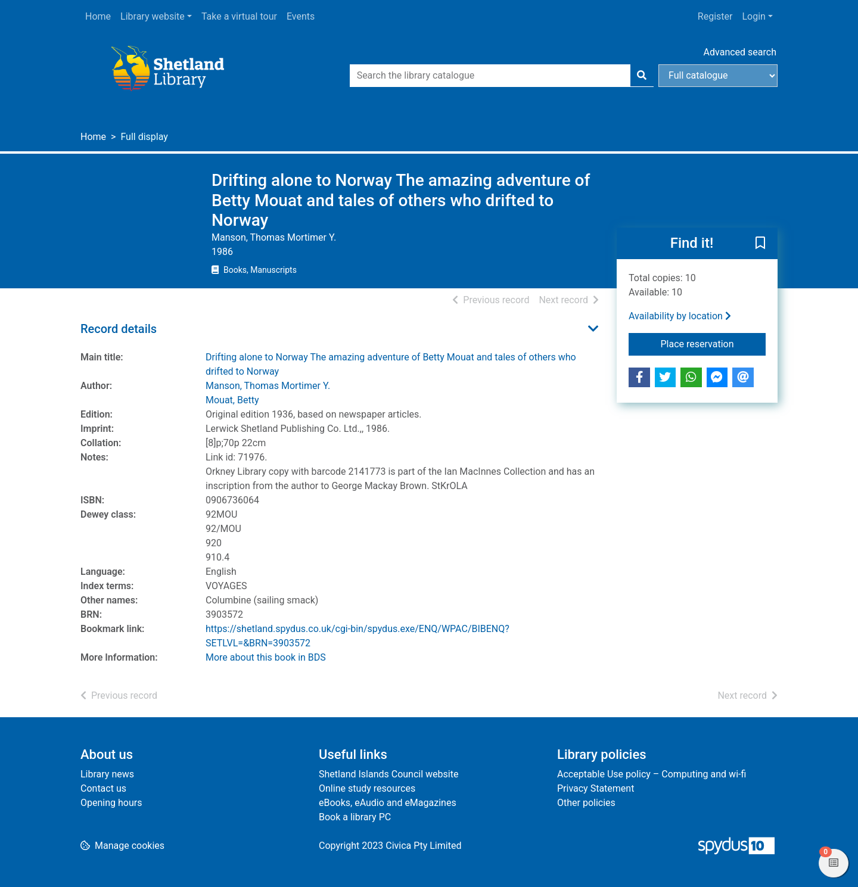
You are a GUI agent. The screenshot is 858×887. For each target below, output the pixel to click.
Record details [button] (118, 329)
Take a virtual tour (239, 16)
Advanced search (740, 52)
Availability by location (680, 316)
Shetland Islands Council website (388, 774)
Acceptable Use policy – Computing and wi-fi (651, 774)
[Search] (642, 75)
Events (301, 16)
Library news (107, 774)
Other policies (586, 802)
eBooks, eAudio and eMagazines (387, 802)
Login (753, 16)
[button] (760, 243)
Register (715, 16)
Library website (152, 16)
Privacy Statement (595, 788)
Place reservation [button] (713, 343)
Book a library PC (355, 817)
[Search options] (718, 75)
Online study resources (367, 788)
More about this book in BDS (266, 657)
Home (98, 16)
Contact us (103, 788)
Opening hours (111, 802)
